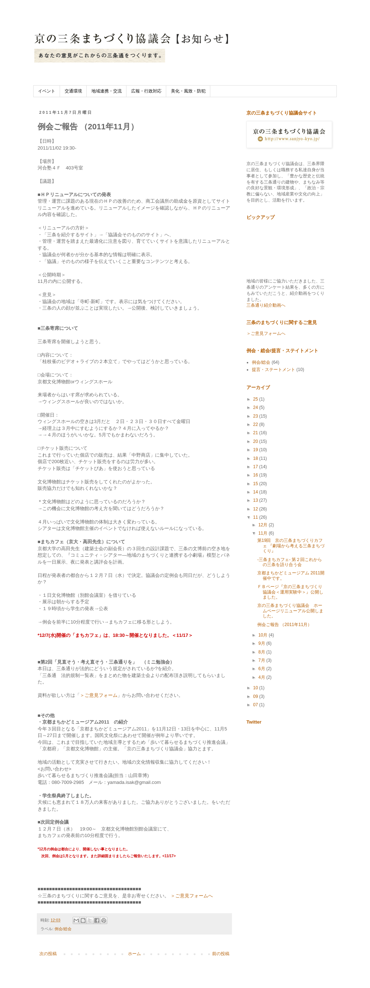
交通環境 (73, 91)
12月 (263, 524)
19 (256, 449)
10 (256, 687)
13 (256, 500)
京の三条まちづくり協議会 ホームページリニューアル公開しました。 (290, 610)
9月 (262, 643)
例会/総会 (63, 929)
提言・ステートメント (273, 369)
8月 (262, 652)
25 (256, 399)
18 (256, 458)
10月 (263, 635)
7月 (262, 660)
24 (256, 407)
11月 (263, 533)
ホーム (134, 953)
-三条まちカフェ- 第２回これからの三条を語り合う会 (289, 562)
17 (256, 466)
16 (256, 475)
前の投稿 (220, 953)
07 (256, 704)
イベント (46, 91)
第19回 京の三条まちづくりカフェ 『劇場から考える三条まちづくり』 (290, 545)
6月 (262, 668)
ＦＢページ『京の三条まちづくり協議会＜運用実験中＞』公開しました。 (290, 592)
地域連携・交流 (106, 91)
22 (256, 424)
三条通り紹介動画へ (265, 305)
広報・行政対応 (146, 91)
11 (256, 517)
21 (256, 432)
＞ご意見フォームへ (192, 895)
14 (256, 492)
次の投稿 (48, 953)
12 (256, 509)
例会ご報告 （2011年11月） (284, 624)
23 (256, 416)
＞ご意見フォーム (98, 695)
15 (256, 483)
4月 (262, 677)
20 (256, 441)
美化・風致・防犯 (188, 91)
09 (256, 696)
